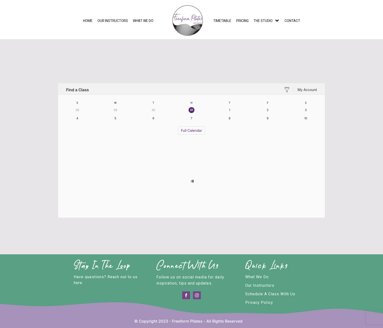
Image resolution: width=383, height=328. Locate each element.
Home (88, 21)
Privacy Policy (259, 302)
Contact (292, 21)
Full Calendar (191, 130)
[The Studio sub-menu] (278, 20)
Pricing (242, 21)
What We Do (257, 277)
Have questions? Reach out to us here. (106, 280)
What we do (143, 21)
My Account (307, 90)
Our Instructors (112, 21)
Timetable (222, 21)
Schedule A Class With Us (270, 294)
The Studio (263, 21)
